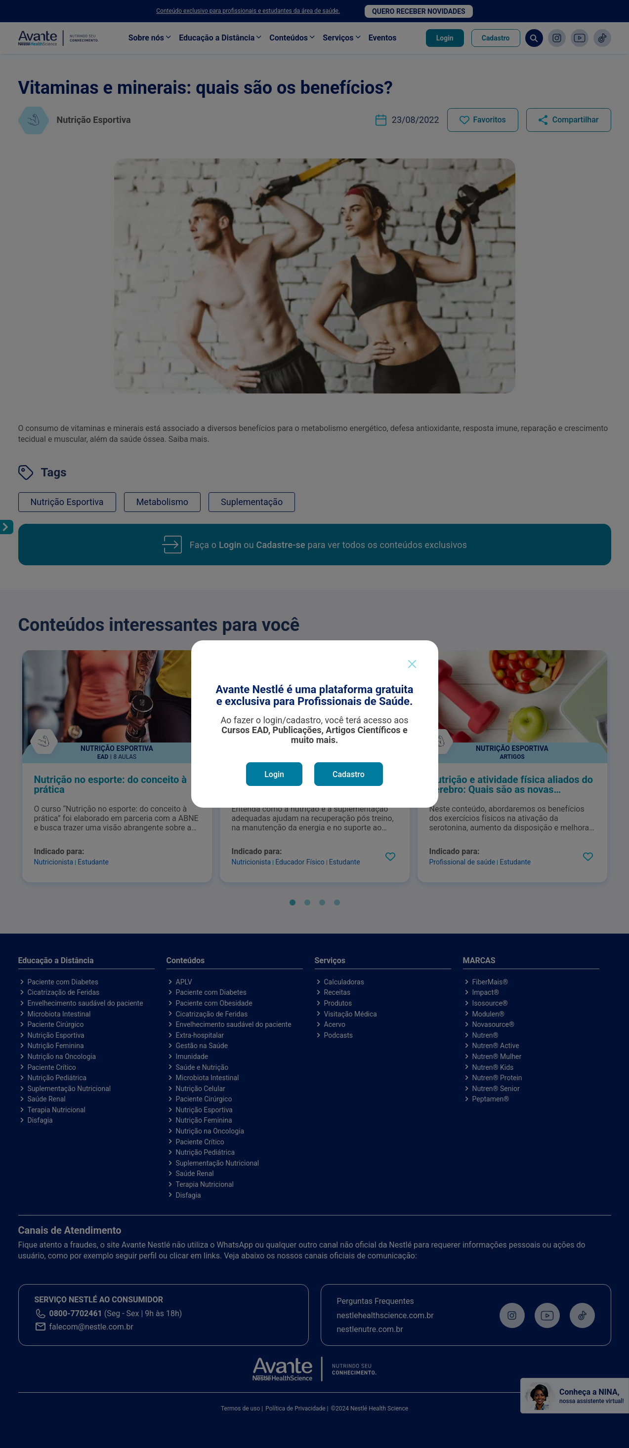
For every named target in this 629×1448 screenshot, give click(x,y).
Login (274, 774)
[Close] (412, 664)
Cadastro (349, 774)
